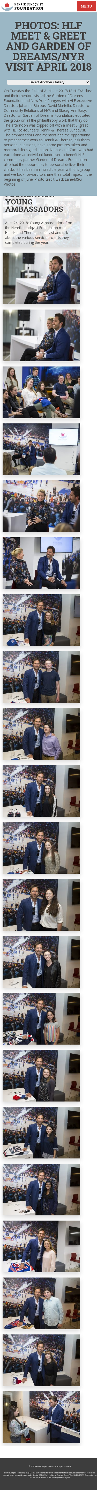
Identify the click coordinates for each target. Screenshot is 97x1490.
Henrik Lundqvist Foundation (45, 1466)
